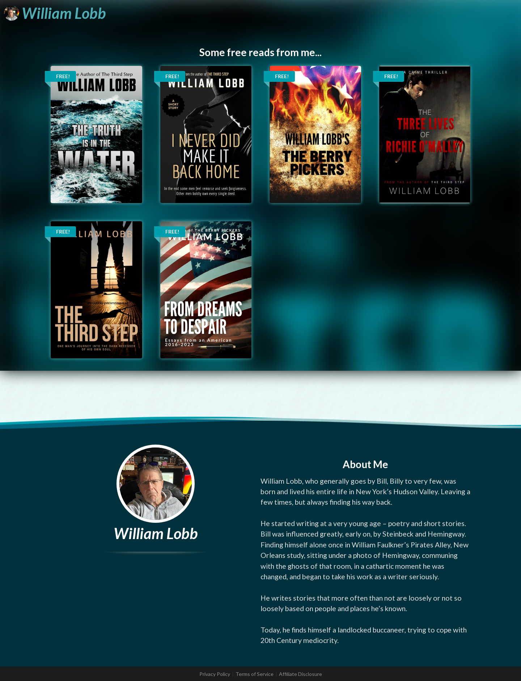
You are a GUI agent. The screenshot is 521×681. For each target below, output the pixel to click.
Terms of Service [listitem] (255, 674)
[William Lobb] (55, 13)
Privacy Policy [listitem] (214, 674)
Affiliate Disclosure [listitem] (300, 674)
